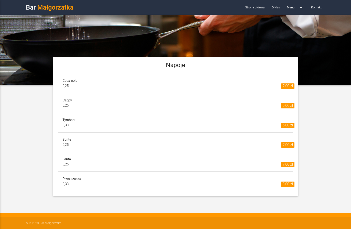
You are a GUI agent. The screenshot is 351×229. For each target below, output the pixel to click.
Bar (49, 7)
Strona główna (255, 7)
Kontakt (316, 7)
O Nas (276, 7)
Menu (295, 7)
